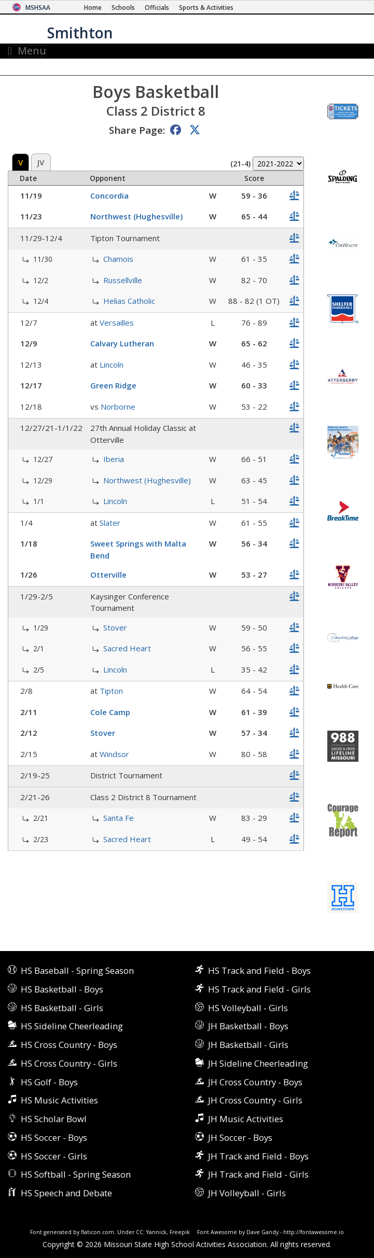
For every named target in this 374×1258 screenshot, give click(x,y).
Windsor (114, 754)
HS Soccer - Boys (54, 1137)
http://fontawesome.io (313, 1232)
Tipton (111, 691)
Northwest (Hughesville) (136, 216)
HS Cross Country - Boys (69, 1045)
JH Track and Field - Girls (258, 1174)
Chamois (118, 259)
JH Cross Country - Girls (255, 1100)
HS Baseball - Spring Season (77, 970)
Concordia (109, 195)
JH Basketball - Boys (248, 1026)
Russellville (122, 280)
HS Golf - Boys (49, 1082)
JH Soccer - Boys (240, 1137)
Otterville (108, 574)
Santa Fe (118, 818)
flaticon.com (97, 1232)
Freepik (180, 1232)
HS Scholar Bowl (54, 1119)
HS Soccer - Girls (54, 1156)
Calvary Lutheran (122, 343)
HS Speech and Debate (66, 1193)
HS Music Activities (59, 1100)
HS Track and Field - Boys (259, 970)
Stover (115, 627)
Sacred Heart (127, 648)
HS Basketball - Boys (62, 989)
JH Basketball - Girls (248, 1045)
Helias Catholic (129, 301)
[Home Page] (93, 8)
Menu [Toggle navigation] (27, 51)
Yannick (156, 1232)
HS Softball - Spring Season (76, 1174)
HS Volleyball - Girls (248, 1008)
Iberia (113, 459)
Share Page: (137, 129)
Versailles (117, 322)
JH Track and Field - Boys (258, 1156)
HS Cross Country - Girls (69, 1063)
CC (139, 1232)
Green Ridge (113, 385)
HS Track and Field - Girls (259, 989)
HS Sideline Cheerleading (72, 1026)
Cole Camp (110, 712)
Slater (110, 523)
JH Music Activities (245, 1119)
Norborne (118, 406)
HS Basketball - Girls (62, 1008)
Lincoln (111, 364)
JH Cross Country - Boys (255, 1082)
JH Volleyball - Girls (247, 1193)
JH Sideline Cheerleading (258, 1063)
